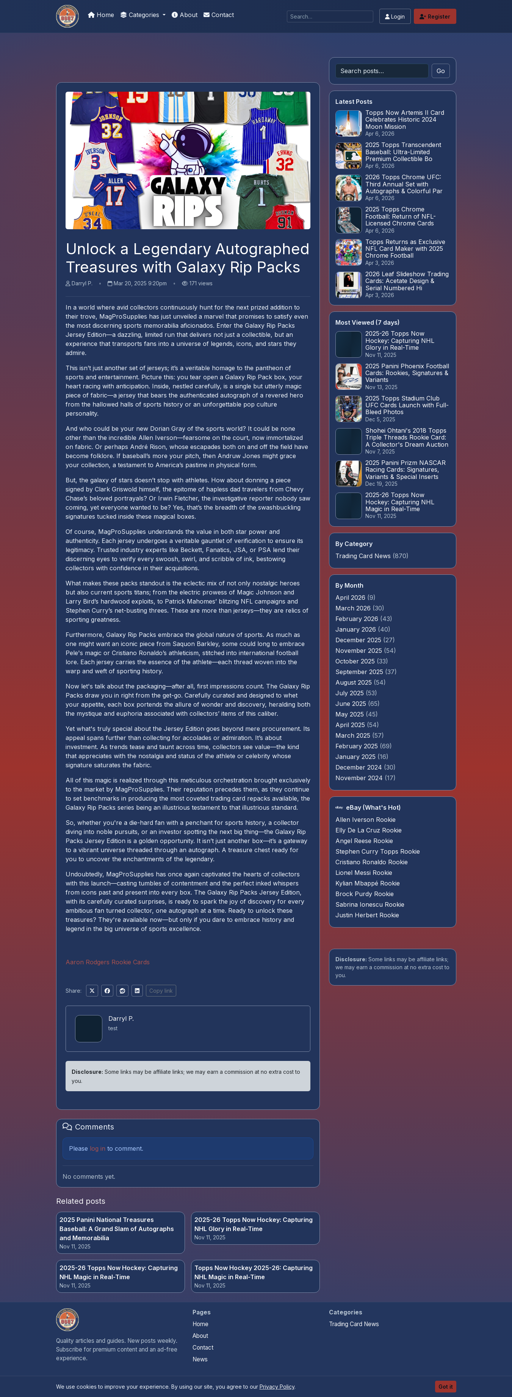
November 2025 (359, 650)
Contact (219, 15)
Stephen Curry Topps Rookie (377, 851)
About (184, 15)
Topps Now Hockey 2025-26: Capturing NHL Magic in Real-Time (253, 1272)
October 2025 (356, 661)
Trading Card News (363, 556)
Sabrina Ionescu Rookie (369, 904)
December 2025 (359, 640)
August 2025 (354, 682)
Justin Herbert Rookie (367, 915)
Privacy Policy (277, 1386)
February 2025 (357, 746)
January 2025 (356, 756)
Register (435, 16)
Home (101, 15)
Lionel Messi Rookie (363, 872)
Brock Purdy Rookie (364, 894)
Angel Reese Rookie (364, 841)
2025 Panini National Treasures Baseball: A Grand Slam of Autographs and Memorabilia (116, 1229)
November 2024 (360, 778)
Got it (445, 1386)
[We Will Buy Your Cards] (67, 16)
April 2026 (351, 597)
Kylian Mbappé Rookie (367, 883)
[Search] (330, 16)
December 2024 (359, 767)
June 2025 (351, 703)
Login (395, 16)
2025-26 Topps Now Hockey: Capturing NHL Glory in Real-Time (253, 1224)
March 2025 (353, 735)
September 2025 (360, 672)
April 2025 (351, 725)
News (200, 1359)
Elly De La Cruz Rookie (368, 830)
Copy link (161, 990)
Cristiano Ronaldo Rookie (371, 862)
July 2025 (350, 693)
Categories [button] (140, 15)
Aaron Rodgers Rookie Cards (108, 962)
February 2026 (357, 619)
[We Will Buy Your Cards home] (67, 1319)
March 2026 (354, 608)
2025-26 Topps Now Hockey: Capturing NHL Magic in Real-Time (118, 1272)
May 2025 (350, 714)
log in (97, 1148)
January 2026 (356, 629)
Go (441, 71)
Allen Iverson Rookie (365, 819)
